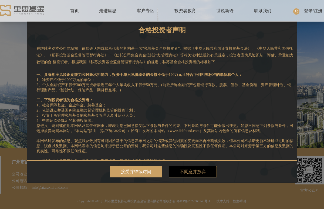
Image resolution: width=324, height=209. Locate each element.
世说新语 (225, 10)
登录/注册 (313, 10)
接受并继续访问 (136, 171)
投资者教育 (185, 10)
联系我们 (262, 10)
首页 (74, 10)
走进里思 (107, 10)
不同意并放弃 (193, 171)
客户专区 (145, 10)
